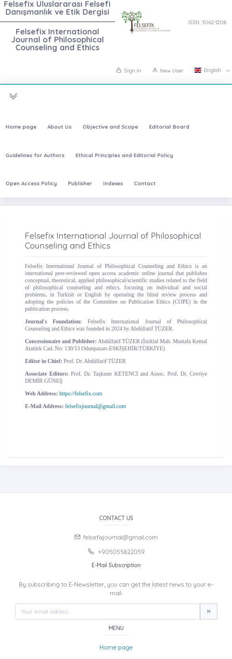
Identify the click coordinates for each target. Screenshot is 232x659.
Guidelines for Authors (35, 155)
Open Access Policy (31, 183)
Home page (21, 126)
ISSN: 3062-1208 (207, 22)
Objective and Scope (110, 126)
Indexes (113, 183)
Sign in (128, 70)
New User (167, 70)
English (208, 70)
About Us (59, 126)
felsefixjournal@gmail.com (95, 406)
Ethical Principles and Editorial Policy (124, 155)
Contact (145, 183)
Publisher (80, 183)
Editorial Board (169, 126)
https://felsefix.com (80, 394)
